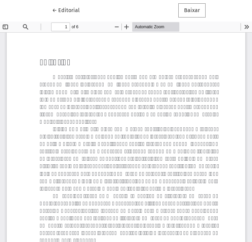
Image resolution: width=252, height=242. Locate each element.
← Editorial (68, 9)
